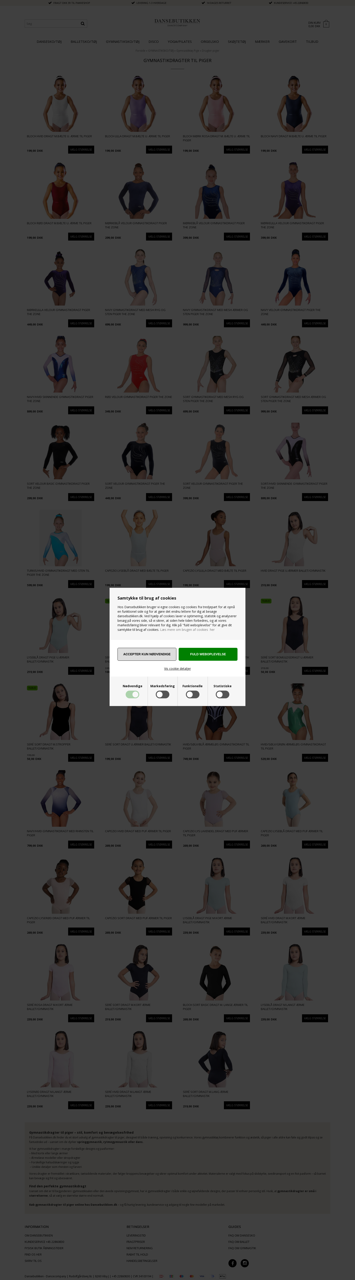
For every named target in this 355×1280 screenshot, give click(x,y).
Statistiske (222, 686)
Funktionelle (192, 686)
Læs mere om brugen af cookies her (187, 629)
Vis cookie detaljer (177, 668)
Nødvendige (132, 686)
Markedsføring (162, 686)
